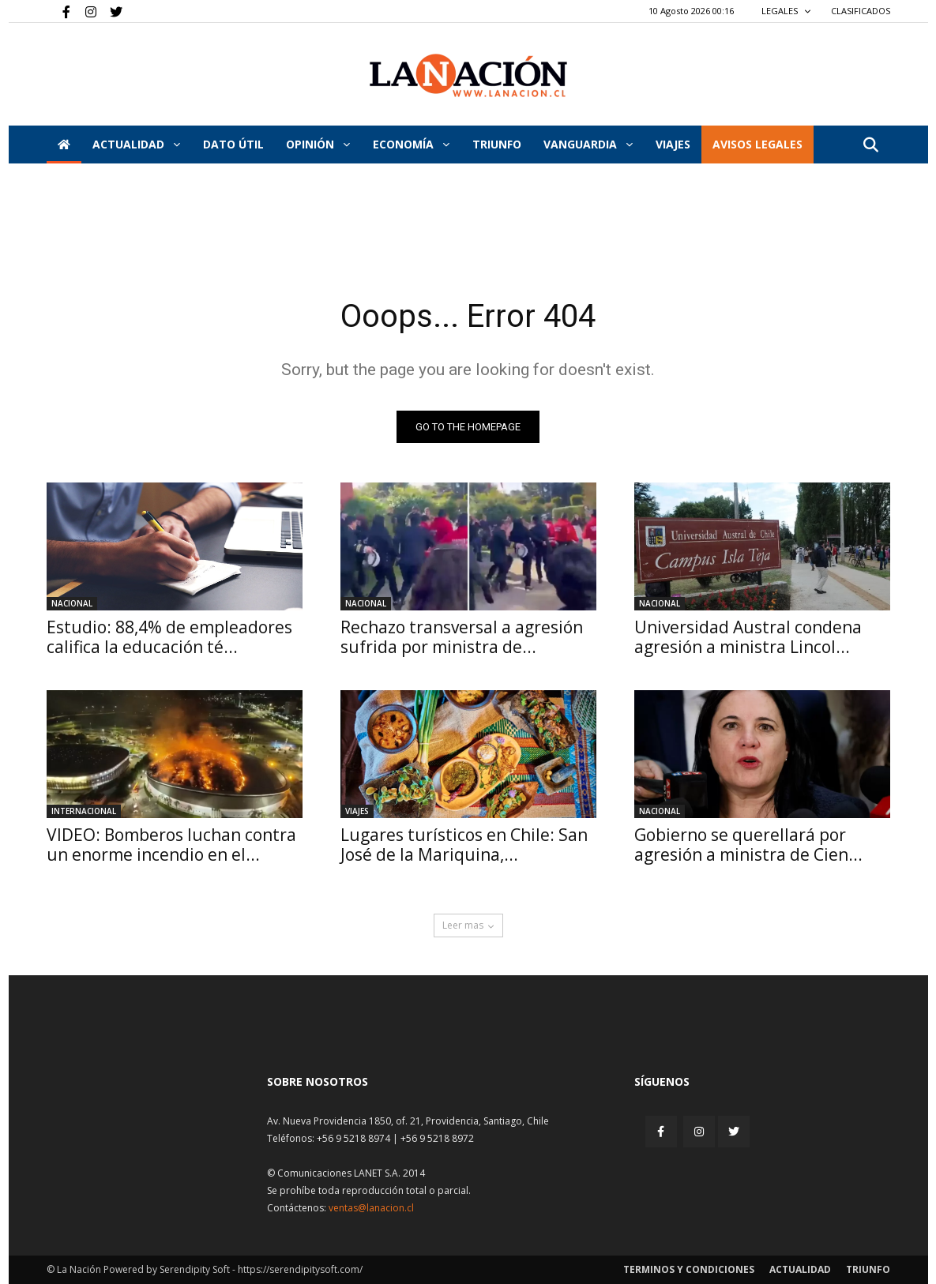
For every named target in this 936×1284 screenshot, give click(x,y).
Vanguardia (588, 144)
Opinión (318, 144)
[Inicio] (64, 144)
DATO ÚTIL (233, 144)
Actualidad (136, 144)
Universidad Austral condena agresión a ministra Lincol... (748, 637)
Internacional (83, 811)
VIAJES (673, 144)
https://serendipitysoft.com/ (300, 1269)
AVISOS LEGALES (757, 144)
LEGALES (786, 11)
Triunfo (496, 144)
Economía (411, 144)
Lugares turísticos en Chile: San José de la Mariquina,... (464, 844)
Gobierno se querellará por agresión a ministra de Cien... (748, 844)
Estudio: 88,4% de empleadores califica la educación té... (169, 637)
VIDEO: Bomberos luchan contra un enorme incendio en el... (171, 844)
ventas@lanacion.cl (371, 1208)
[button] (871, 145)
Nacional (71, 603)
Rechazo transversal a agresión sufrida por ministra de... (461, 637)
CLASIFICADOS (860, 11)
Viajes (357, 811)
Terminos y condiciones (688, 1269)
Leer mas (468, 925)
